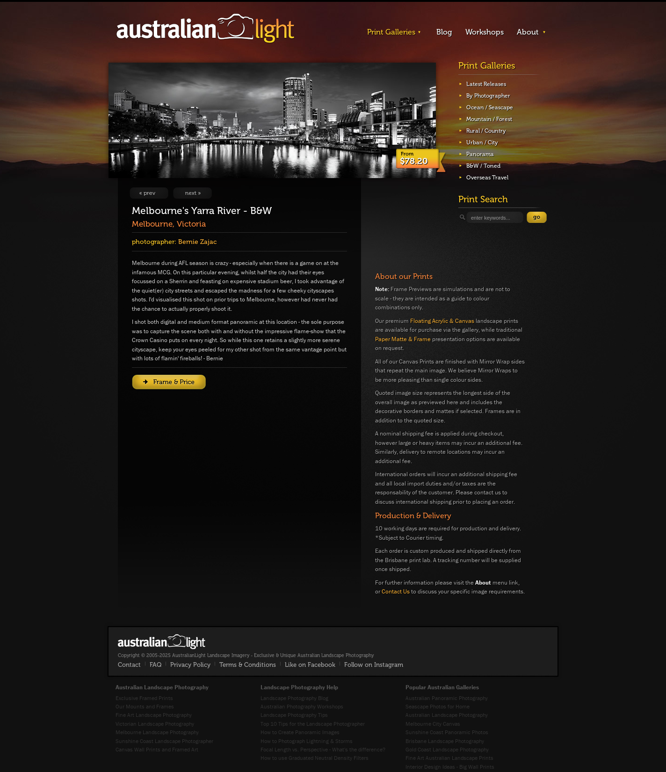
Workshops (484, 32)
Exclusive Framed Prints (144, 697)
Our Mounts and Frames (145, 706)
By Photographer (488, 96)
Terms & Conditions (247, 664)
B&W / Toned (483, 166)
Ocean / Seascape (489, 107)
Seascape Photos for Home (437, 706)
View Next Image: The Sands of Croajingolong (192, 193)
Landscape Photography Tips (294, 714)
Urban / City (482, 142)
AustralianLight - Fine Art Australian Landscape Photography (161, 641)
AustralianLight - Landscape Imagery (205, 29)
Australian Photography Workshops (302, 706)
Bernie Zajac (197, 242)
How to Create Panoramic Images (300, 732)
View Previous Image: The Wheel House (149, 193)
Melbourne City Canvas (432, 723)
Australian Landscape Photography (446, 714)
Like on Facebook (310, 664)
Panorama (480, 154)
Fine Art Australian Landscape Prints (449, 757)
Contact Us (396, 591)
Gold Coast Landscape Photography (447, 749)
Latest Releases (486, 84)
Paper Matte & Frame (403, 339)
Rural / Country (486, 131)
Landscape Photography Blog (294, 697)
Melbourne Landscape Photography (157, 732)
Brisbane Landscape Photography (444, 740)
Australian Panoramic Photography (446, 697)
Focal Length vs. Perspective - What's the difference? (323, 749)
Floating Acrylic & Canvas (442, 321)
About (528, 32)
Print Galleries (391, 32)
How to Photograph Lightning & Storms (307, 740)
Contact (129, 664)
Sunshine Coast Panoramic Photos (446, 732)
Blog (444, 32)
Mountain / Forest (489, 119)
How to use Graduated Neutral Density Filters (315, 757)
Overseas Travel (487, 177)
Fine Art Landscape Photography (154, 714)
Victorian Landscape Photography (155, 723)
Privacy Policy (190, 664)
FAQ (155, 664)
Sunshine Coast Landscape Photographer (164, 740)
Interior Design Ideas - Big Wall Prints (449, 766)
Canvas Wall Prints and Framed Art (157, 749)
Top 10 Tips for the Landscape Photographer (313, 723)
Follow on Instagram (373, 664)
